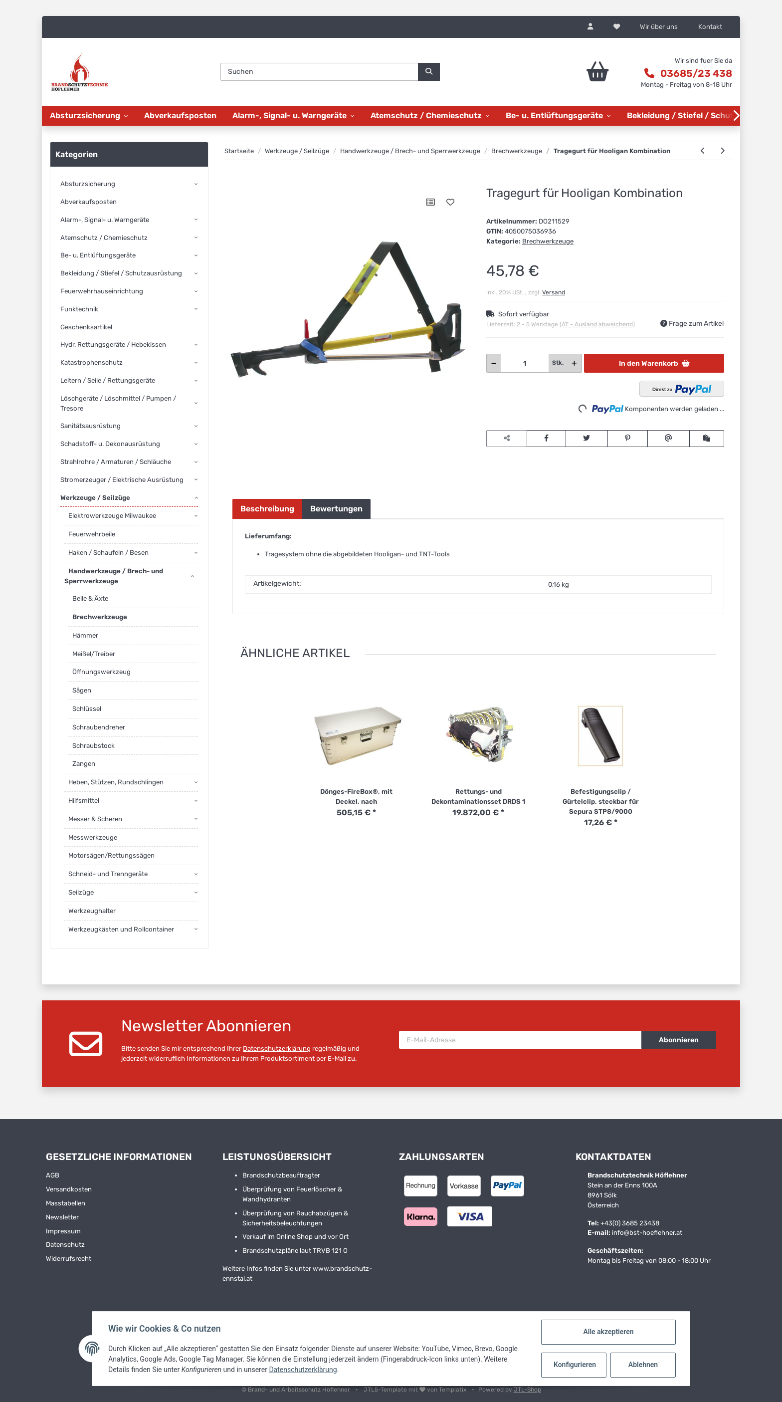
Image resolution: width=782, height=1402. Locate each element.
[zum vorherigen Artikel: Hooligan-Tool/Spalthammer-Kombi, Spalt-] (703, 151)
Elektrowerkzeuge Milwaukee (112, 515)
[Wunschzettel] (616, 27)
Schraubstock (93, 745)
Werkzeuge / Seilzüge (95, 497)
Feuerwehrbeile (91, 534)
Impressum (63, 1231)
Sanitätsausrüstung (90, 426)
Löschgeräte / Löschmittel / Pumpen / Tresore (118, 403)
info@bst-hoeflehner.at (647, 1232)
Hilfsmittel (83, 800)
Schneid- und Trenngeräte (108, 874)
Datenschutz (65, 1244)
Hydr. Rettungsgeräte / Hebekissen (113, 344)
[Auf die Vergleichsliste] (430, 202)
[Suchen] (319, 72)
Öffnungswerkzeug (101, 672)
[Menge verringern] (494, 363)
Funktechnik (79, 309)
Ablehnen (643, 1365)
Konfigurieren (575, 1365)
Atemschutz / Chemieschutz (104, 237)
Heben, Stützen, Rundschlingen (116, 782)
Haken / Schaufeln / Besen (108, 552)
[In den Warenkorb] (239, 181)
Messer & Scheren (95, 819)
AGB (52, 1175)
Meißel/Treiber (93, 654)
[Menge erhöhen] (574, 363)
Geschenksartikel (86, 327)
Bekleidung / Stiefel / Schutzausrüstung (121, 273)
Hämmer (85, 635)
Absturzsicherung (87, 184)
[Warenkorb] (570, 72)
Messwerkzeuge (92, 837)
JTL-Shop (527, 1389)
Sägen (81, 690)
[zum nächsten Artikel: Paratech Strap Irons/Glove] (722, 151)
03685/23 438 (696, 73)
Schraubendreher (98, 727)
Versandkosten (69, 1189)
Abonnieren (679, 1040)
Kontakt (710, 26)
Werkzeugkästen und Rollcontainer (121, 929)
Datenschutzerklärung (277, 1048)
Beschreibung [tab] (267, 508)
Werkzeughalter (92, 911)
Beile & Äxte (90, 598)
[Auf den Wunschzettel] (450, 202)
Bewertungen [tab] (336, 508)
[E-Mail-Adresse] (520, 1040)
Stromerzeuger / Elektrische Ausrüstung (122, 479)
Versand (553, 292)
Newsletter (62, 1217)
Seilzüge (81, 892)
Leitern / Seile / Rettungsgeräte (107, 380)
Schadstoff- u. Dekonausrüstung (110, 444)
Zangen (83, 763)
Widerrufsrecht (68, 1258)
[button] (590, 27)
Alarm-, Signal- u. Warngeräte (104, 220)
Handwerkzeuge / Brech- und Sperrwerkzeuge (113, 576)
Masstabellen (65, 1203)
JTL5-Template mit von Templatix (416, 1389)
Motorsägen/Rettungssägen (111, 855)
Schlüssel (86, 708)
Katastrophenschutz (91, 362)
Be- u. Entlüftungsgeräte (98, 255)
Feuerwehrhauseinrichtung (101, 291)
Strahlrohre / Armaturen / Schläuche (115, 462)
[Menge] (525, 363)
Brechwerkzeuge (548, 241)
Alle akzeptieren (608, 1332)
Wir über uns (659, 26)
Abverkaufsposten (88, 202)
